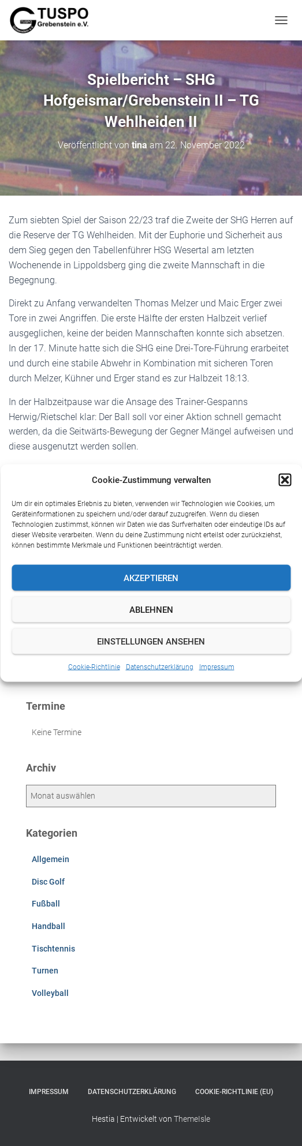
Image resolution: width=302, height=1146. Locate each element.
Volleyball (50, 993)
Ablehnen (151, 609)
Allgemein (50, 859)
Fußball (46, 903)
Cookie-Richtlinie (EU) (234, 1092)
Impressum (216, 667)
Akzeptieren (151, 577)
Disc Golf (48, 881)
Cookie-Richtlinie (94, 667)
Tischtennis (53, 948)
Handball (48, 926)
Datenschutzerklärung (159, 667)
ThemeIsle (192, 1118)
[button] (284, 480)
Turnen (45, 970)
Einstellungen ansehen (151, 641)
